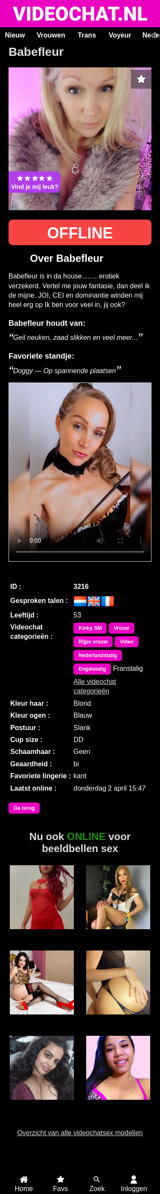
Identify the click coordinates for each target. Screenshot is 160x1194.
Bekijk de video (80, 472)
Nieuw (15, 35)
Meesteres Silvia (42, 937)
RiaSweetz (118, 1019)
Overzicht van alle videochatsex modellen (80, 1132)
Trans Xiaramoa (118, 934)
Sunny (42, 1104)
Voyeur (120, 35)
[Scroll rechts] (155, 35)
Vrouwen (51, 35)
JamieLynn (118, 1104)
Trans (87, 35)
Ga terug (24, 808)
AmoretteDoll (42, 1019)
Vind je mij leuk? (34, 182)
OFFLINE (80, 233)
